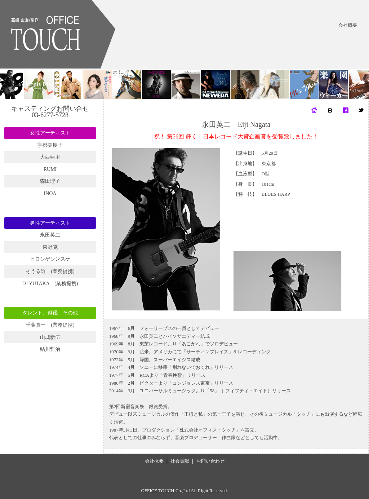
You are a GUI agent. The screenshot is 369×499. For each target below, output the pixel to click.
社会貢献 (179, 461)
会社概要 (347, 25)
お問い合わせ (210, 461)
